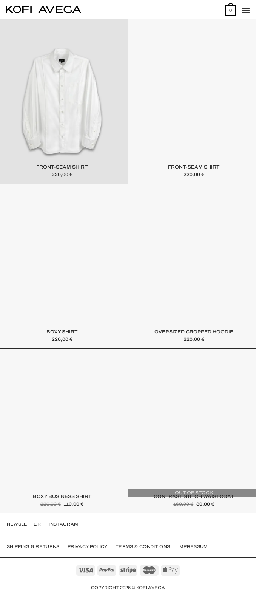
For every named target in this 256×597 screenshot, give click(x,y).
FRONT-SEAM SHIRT (62, 167)
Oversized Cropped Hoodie (193, 331)
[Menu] (245, 10)
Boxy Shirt (61, 331)
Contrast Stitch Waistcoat (194, 496)
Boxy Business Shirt (62, 496)
